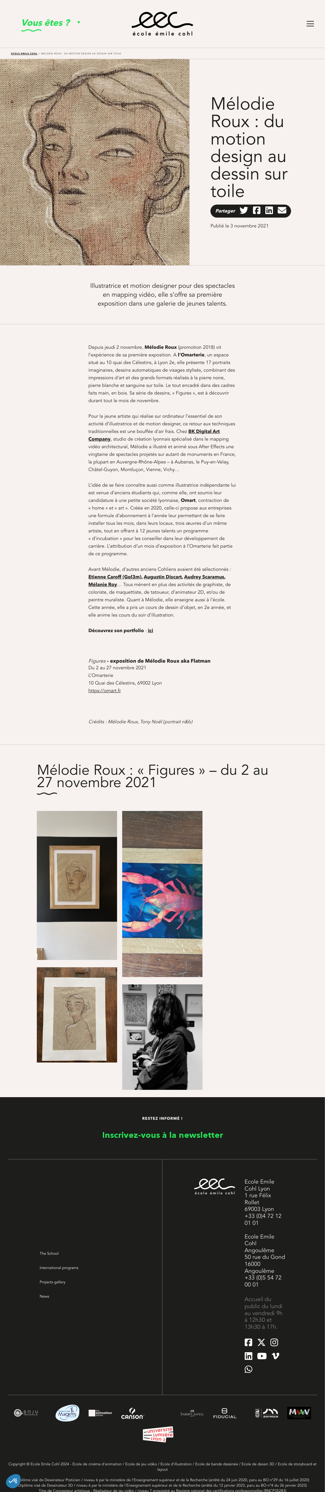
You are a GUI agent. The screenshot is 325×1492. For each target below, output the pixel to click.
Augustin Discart (163, 577)
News (44, 1296)
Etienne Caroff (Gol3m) (115, 577)
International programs (59, 1267)
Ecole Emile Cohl (24, 53)
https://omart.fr (105, 690)
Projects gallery (52, 1282)
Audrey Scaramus (204, 577)
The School (49, 1253)
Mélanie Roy (103, 584)
